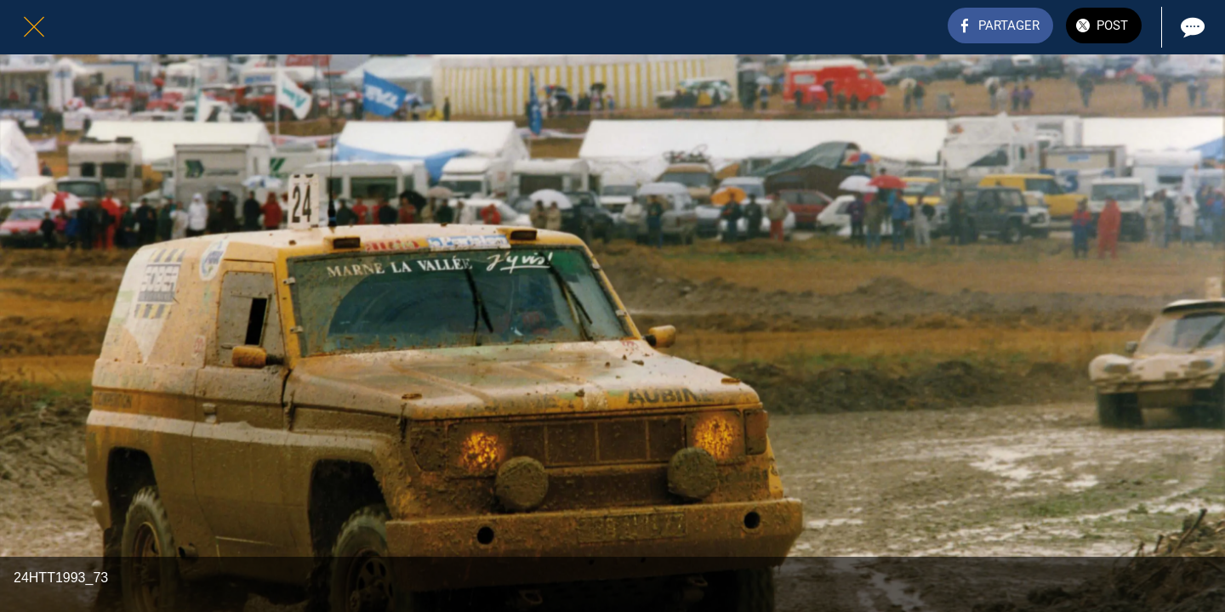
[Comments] (1191, 27)
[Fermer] (34, 27)
